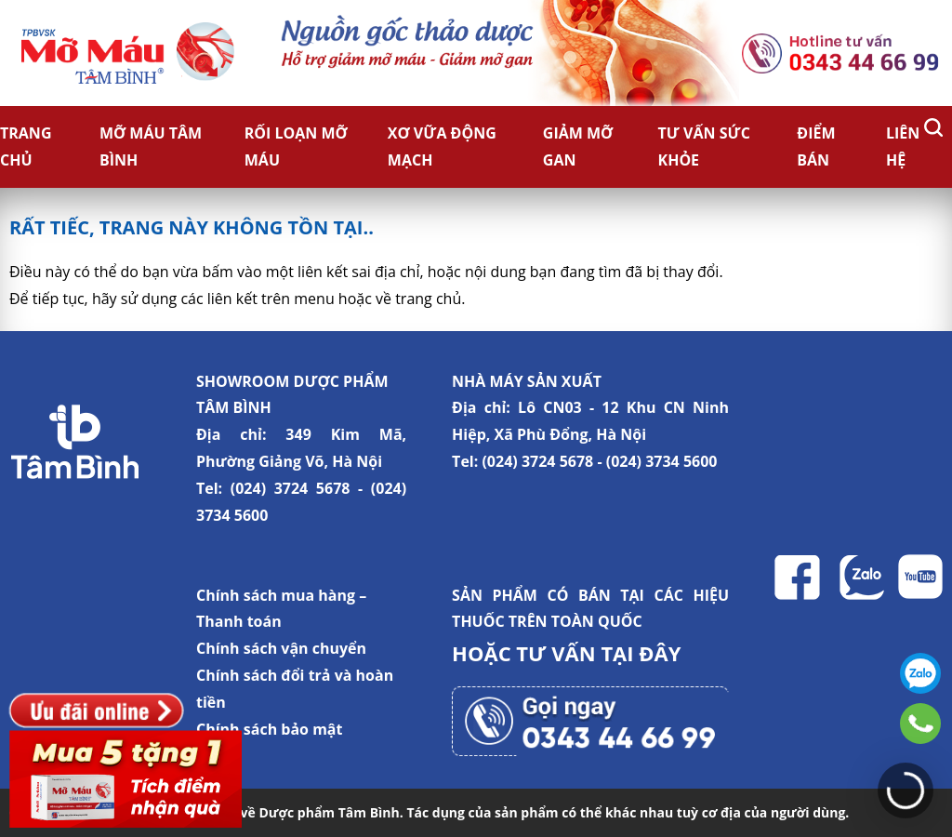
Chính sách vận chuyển (281, 648)
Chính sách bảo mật (269, 729)
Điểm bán (816, 146)
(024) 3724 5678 (290, 488)
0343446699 (920, 723)
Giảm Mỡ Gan (578, 146)
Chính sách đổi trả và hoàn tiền (294, 688)
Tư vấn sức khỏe (704, 146)
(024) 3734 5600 (662, 461)
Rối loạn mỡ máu (296, 146)
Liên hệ (902, 146)
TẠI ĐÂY (641, 653)
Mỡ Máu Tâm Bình (150, 146)
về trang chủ (418, 298)
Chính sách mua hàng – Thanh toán (281, 608)
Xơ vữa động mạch (442, 146)
